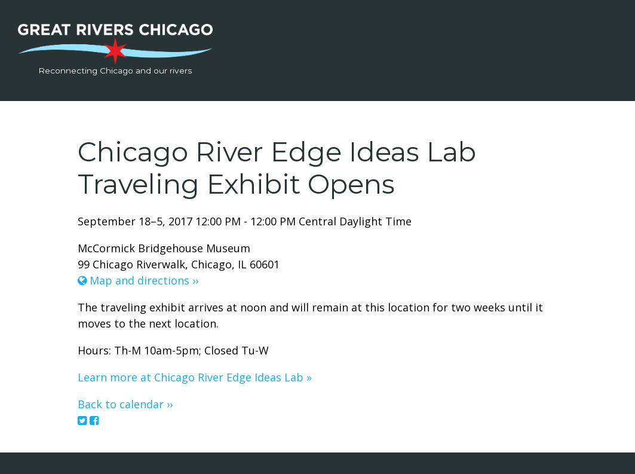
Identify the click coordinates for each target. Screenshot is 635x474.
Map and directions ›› (138, 280)
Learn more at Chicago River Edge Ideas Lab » (195, 377)
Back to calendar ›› (125, 404)
